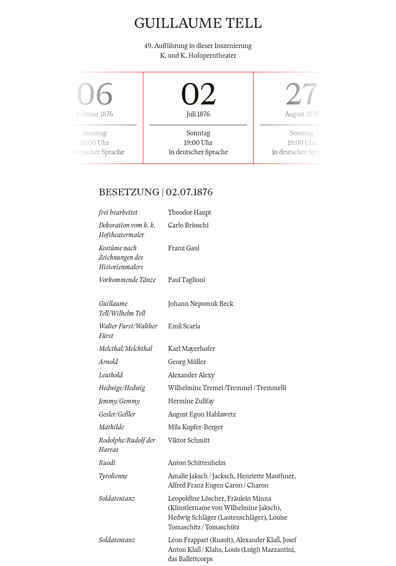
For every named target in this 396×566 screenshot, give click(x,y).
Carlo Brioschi (188, 225)
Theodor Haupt (189, 212)
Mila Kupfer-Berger (195, 427)
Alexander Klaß (258, 540)
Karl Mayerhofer (191, 348)
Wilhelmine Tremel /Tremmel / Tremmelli (227, 387)
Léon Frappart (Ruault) (200, 540)
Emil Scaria (184, 326)
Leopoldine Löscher (196, 498)
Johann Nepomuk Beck (200, 303)
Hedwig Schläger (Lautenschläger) (217, 517)
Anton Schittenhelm (197, 462)
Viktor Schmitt (189, 440)
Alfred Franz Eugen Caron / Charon (218, 485)
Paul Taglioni (186, 279)
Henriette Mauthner (265, 476)
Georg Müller (187, 361)
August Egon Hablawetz (202, 414)
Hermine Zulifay (191, 401)
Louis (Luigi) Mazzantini (259, 549)
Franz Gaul (183, 248)
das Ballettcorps (190, 558)
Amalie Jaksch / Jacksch (201, 476)
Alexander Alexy (191, 375)
